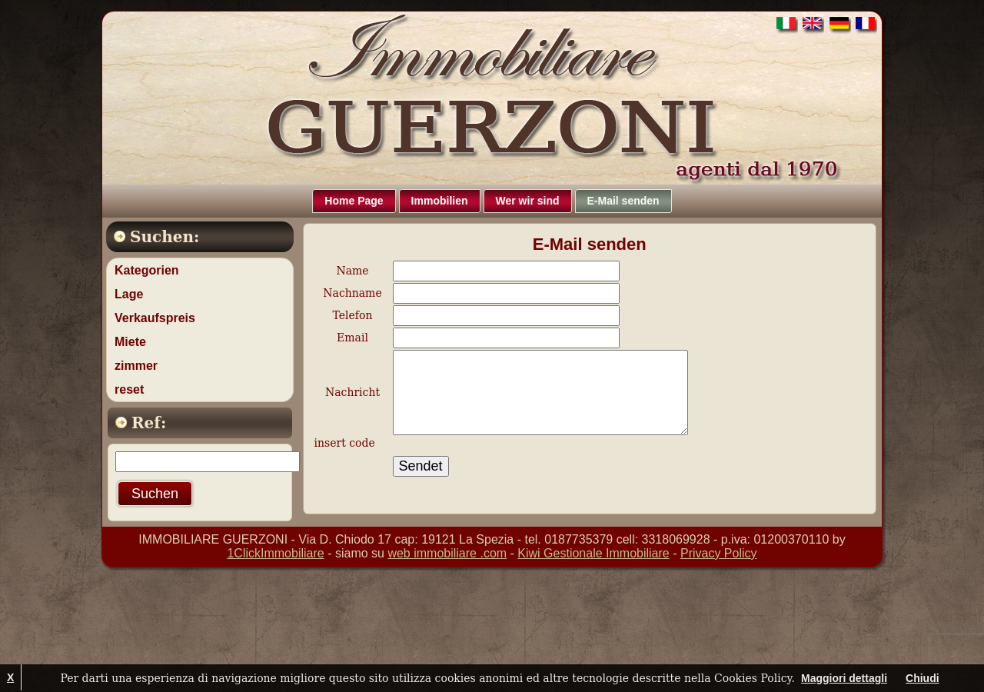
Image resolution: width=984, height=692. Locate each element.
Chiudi (922, 678)
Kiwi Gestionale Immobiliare (593, 553)
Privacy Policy (718, 553)
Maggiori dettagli (844, 678)
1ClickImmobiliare (275, 553)
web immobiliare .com (447, 553)
